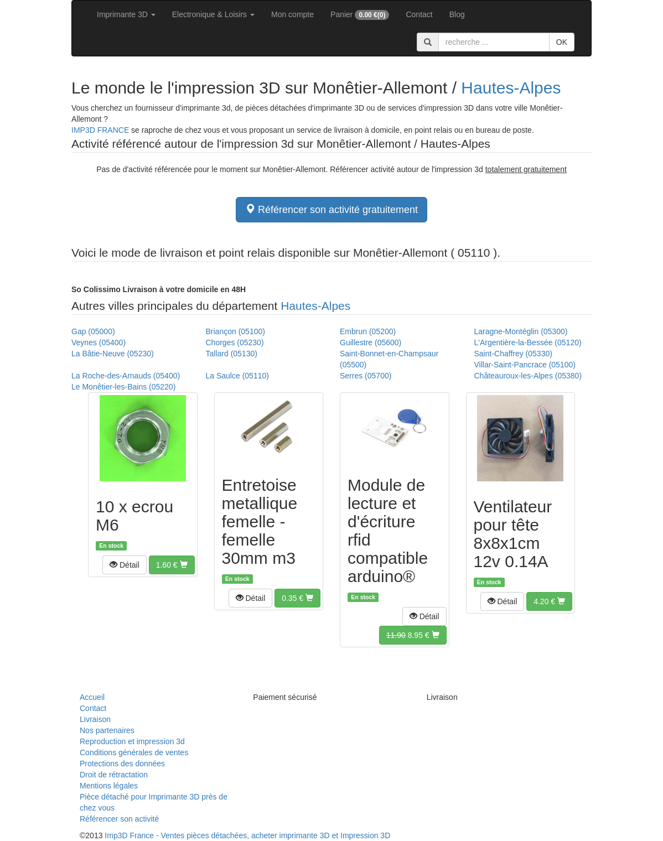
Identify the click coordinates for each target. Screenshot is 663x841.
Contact (419, 14)
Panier (359, 15)
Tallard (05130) (231, 353)
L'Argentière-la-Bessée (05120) (528, 342)
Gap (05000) (93, 331)
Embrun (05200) (368, 331)
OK (561, 42)
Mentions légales (109, 785)
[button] (124, 565)
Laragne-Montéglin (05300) (521, 331)
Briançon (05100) (235, 331)
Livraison (95, 719)
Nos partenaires (107, 730)
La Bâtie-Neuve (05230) (112, 353)
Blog (457, 14)
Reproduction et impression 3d (132, 741)
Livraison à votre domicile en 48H (158, 289)
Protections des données (122, 763)
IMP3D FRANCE (100, 130)
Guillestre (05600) (370, 342)
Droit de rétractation (114, 774)
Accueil (92, 697)
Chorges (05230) (235, 342)
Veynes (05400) (98, 342)
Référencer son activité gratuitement (331, 209)
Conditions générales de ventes (134, 752)
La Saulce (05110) (237, 375)
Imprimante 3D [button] (126, 14)
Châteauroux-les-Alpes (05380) (528, 375)
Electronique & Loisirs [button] (213, 14)
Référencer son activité (119, 818)
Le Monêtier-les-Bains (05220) (123, 386)
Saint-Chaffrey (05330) (513, 353)
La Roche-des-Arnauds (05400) (125, 375)
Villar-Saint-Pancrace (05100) (525, 364)
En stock (111, 545)
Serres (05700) (365, 375)
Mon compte (292, 14)
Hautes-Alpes (511, 88)
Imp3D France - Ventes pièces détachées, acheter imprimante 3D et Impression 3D (247, 835)
